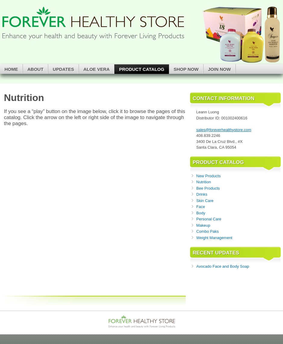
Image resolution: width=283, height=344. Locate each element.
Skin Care (204, 200)
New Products (208, 176)
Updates (63, 69)
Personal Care (208, 219)
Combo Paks (207, 231)
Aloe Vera (96, 69)
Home (11, 69)
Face (200, 206)
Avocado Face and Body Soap (222, 266)
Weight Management (214, 237)
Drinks (201, 194)
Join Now (219, 69)
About (35, 69)
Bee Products (208, 188)
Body (200, 213)
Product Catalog (141, 69)
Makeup (203, 225)
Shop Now (186, 69)
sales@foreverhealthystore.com (223, 130)
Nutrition (203, 182)
